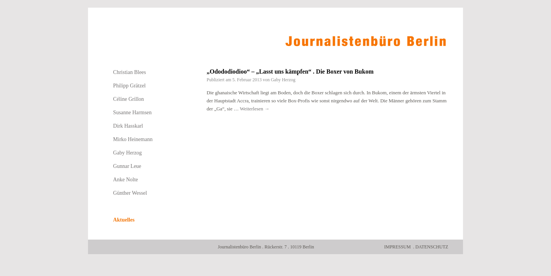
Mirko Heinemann (133, 139)
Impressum (397, 247)
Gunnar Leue (127, 166)
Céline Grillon (128, 99)
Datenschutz (431, 247)
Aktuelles (124, 220)
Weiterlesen (254, 109)
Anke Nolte (125, 179)
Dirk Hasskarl (128, 126)
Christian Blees (129, 72)
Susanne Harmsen (132, 112)
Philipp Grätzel (129, 86)
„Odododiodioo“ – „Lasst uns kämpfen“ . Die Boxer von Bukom (290, 71)
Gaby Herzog (283, 79)
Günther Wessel (130, 193)
